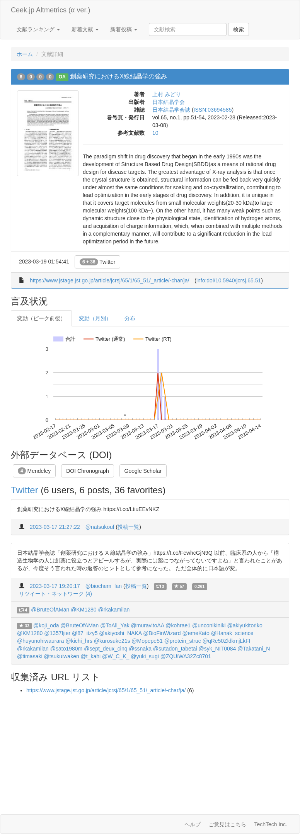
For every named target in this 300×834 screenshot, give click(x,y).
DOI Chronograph (87, 471)
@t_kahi (91, 656)
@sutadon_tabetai (175, 648)
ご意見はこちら (227, 824)
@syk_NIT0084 (217, 648)
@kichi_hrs (79, 641)
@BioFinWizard (162, 633)
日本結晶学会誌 (171, 110)
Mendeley (34, 470)
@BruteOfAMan (50, 609)
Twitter (98, 261)
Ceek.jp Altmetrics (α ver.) (50, 10)
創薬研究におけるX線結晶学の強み (118, 76)
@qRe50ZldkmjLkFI (227, 641)
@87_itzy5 (84, 633)
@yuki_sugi (145, 656)
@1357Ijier (57, 633)
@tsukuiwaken (61, 656)
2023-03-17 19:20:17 (55, 586)
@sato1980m (66, 648)
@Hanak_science (232, 633)
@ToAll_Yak (114, 625)
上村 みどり (166, 94)
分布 (129, 318)
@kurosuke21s (112, 641)
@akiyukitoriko (244, 625)
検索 (238, 29)
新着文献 (85, 29)
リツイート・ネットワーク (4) (55, 594)
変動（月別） (95, 318)
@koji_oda (46, 625)
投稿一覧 (128, 527)
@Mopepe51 (146, 641)
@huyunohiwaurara (40, 641)
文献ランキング (38, 29)
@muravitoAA (147, 625)
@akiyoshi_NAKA (120, 633)
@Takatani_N (253, 648)
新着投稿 (123, 29)
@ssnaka (140, 648)
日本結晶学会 (168, 102)
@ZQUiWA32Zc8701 (185, 656)
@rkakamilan (114, 609)
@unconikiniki (209, 625)
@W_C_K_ (115, 656)
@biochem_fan (103, 586)
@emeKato (195, 633)
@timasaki (30, 656)
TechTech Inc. (270, 824)
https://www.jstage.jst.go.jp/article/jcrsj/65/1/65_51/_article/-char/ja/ (109, 280)
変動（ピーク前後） (41, 318)
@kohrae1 (178, 625)
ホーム (25, 54)
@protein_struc (182, 641)
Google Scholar (143, 471)
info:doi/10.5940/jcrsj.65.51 (228, 280)
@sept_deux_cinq (105, 648)
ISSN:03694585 (213, 110)
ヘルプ (192, 824)
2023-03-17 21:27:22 (55, 527)
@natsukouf (99, 527)
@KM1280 (83, 609)
